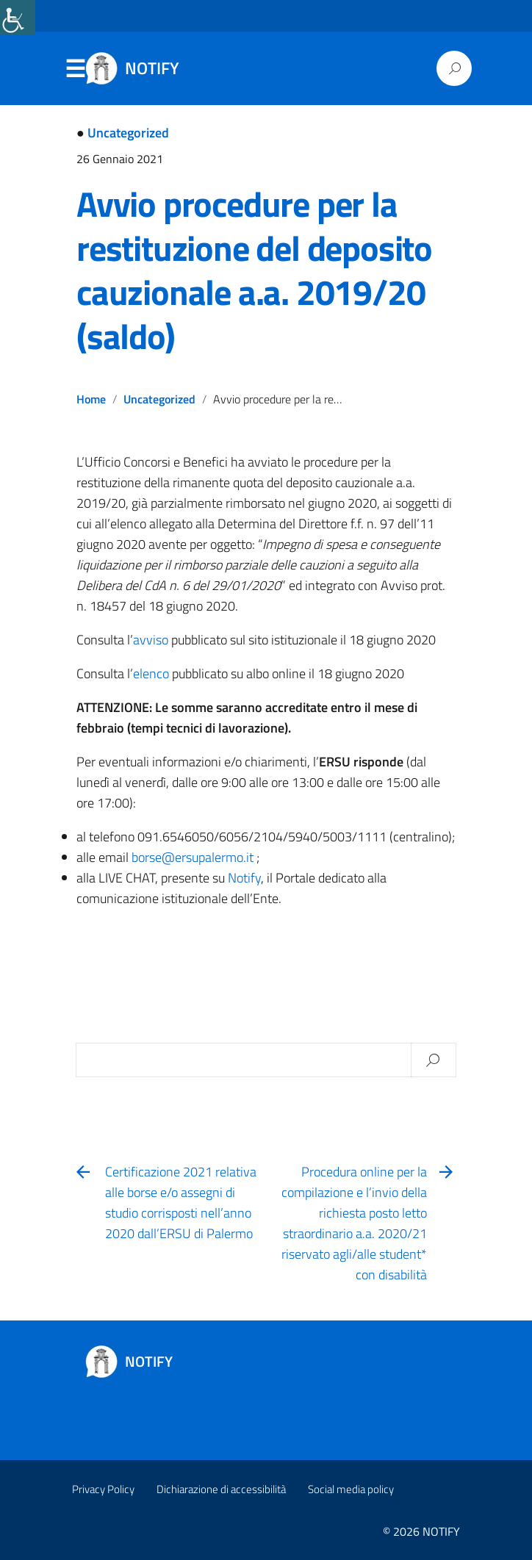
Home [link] (91, 399)
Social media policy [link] (351, 1489)
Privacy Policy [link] (103, 1489)
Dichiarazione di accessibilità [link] (221, 1489)
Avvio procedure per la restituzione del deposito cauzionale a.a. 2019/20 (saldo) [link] (254, 270)
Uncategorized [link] (128, 133)
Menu (75, 69)
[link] (17, 17)
